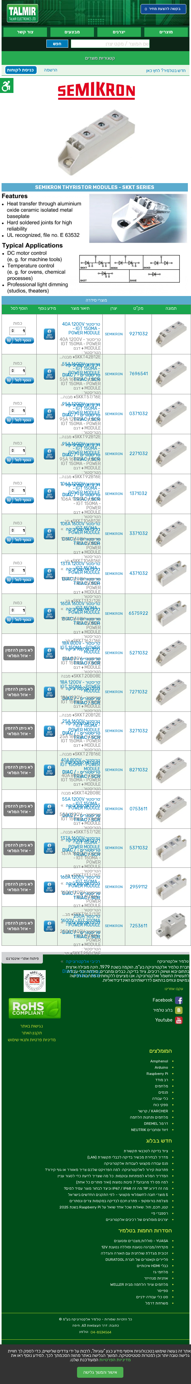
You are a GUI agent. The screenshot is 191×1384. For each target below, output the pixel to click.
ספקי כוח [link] (160, 1105)
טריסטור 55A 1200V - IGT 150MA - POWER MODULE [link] (81, 804)
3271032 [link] (138, 731)
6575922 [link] (138, 613)
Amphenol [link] (159, 1061)
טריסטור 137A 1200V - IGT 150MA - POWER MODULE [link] (80, 568)
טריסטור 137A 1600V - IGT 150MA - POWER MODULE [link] (80, 843)
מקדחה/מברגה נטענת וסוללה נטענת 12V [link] (134, 1247)
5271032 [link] (138, 653)
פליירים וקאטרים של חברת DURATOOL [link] (137, 1259)
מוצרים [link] (166, 32)
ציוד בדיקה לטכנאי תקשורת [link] (146, 1151)
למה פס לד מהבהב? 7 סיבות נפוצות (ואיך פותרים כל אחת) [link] (122, 1182)
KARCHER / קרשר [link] (153, 1111)
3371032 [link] (138, 533)
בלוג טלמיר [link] (168, 1010)
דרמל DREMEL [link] (156, 1123)
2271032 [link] (138, 453)
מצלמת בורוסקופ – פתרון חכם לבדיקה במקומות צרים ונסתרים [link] (119, 1201)
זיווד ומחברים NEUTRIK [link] (149, 1130)
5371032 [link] (138, 848)
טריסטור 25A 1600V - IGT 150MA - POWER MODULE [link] (81, 726)
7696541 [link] (138, 373)
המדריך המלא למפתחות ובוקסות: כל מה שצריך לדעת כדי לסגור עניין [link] (113, 1176)
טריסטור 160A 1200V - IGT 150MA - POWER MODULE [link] (80, 882)
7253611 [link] (138, 926)
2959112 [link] (138, 887)
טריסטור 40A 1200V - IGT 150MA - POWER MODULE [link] (81, 329)
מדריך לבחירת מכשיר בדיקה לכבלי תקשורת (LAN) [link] (127, 1157)
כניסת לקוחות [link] (20, 70)
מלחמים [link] (161, 1086)
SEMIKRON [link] (114, 334)
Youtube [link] (169, 1020)
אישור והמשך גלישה (100, 1372)
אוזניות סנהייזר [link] (156, 1278)
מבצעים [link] (72, 32)
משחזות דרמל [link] (156, 1303)
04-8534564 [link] (100, 1332)
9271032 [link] (138, 334)
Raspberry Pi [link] (157, 1073)
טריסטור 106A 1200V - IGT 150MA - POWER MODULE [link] (80, 488)
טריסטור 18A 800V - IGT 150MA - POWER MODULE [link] (80, 648)
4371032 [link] (138, 573)
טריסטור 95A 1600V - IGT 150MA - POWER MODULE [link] (81, 448)
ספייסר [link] (162, 1291)
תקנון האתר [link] (32, 1033)
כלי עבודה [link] (160, 1098)
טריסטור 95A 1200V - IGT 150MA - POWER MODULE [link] (81, 408)
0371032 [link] (138, 413)
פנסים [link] (163, 1092)
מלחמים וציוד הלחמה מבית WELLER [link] (139, 1284)
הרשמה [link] (50, 70)
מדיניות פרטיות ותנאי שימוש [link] (32, 1039)
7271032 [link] (138, 692)
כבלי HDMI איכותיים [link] (152, 1266)
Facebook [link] (168, 1000)
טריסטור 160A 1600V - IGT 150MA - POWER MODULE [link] (80, 608)
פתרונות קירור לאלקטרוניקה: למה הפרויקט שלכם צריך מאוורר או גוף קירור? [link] (106, 1170)
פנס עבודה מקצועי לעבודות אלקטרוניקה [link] (136, 1163)
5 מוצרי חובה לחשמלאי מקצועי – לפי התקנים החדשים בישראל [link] (118, 1194)
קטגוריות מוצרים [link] (100, 58)
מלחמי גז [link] (160, 1272)
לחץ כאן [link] (166, 70)
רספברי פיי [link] (159, 1213)
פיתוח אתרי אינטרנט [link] (22, 958)
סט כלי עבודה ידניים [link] (152, 1297)
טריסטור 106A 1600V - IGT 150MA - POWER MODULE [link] (80, 528)
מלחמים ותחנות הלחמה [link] (149, 1117)
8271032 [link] (138, 770)
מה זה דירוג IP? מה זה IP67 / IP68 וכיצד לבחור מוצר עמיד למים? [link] (116, 1188)
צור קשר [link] (25, 32)
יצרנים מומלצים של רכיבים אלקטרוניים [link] (137, 1219)
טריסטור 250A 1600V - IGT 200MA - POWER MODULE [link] (80, 921)
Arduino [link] (161, 1067)
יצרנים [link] (119, 32)
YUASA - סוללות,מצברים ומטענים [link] (141, 1241)
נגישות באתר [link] (31, 1026)
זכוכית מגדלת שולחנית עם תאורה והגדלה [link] (134, 1253)
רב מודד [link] (161, 1080)
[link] (22, 13)
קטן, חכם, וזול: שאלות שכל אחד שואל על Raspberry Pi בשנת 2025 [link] (113, 1207)
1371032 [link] (138, 493)
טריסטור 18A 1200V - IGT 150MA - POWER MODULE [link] (80, 687)
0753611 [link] (138, 809)
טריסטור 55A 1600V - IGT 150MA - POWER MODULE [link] (81, 369)
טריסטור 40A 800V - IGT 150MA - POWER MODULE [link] (80, 765)
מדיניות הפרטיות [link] (115, 1360)
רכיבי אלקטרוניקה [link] (83, 961)
